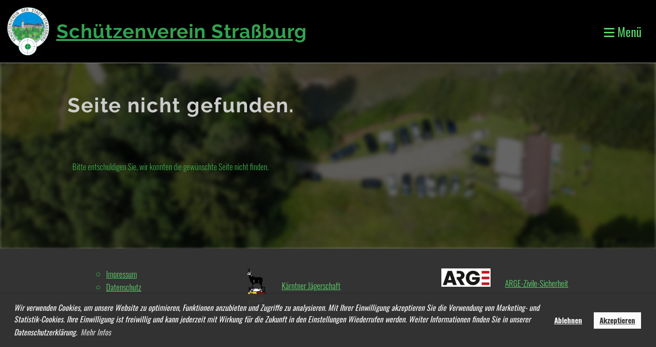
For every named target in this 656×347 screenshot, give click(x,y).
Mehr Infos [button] (96, 332)
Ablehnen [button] (568, 320)
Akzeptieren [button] (617, 320)
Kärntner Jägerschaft (311, 286)
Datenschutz (123, 287)
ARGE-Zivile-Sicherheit (536, 283)
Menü (623, 31)
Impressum (121, 274)
